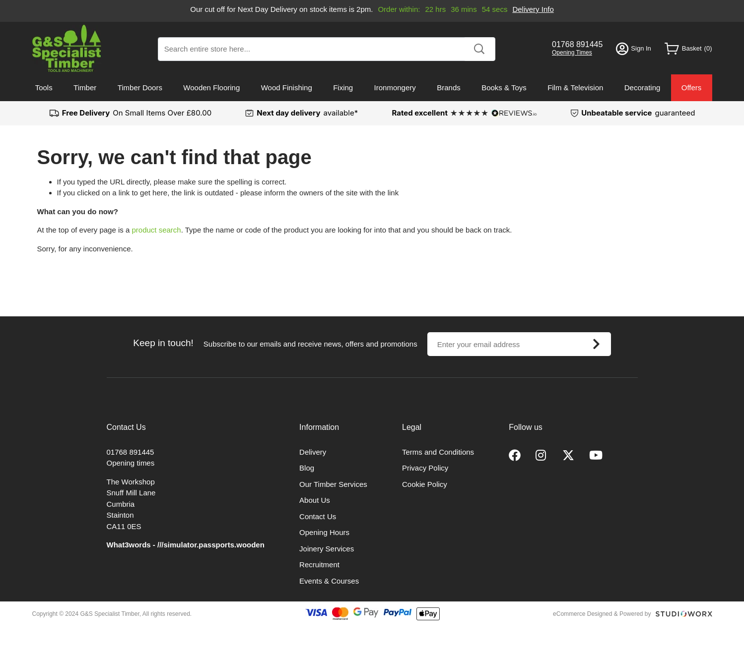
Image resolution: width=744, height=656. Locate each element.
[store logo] (66, 48)
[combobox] (326, 49)
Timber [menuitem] (84, 87)
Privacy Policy (425, 468)
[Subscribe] (596, 344)
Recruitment (319, 564)
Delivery (312, 452)
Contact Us (317, 516)
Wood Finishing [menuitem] (286, 87)
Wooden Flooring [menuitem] (211, 87)
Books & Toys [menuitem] (504, 87)
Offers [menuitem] (691, 87)
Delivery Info (532, 9)
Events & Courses (329, 581)
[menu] (372, 87)
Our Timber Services (333, 484)
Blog (306, 468)
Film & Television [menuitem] (575, 87)
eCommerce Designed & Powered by (602, 613)
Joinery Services (326, 548)
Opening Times (572, 52)
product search (156, 230)
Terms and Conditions (438, 452)
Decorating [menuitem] (642, 87)
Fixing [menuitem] (343, 87)
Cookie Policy (424, 484)
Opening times (131, 463)
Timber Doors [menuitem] (140, 87)
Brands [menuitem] (449, 87)
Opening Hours (324, 532)
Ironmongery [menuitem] (395, 87)
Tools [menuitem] (44, 87)
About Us (314, 500)
